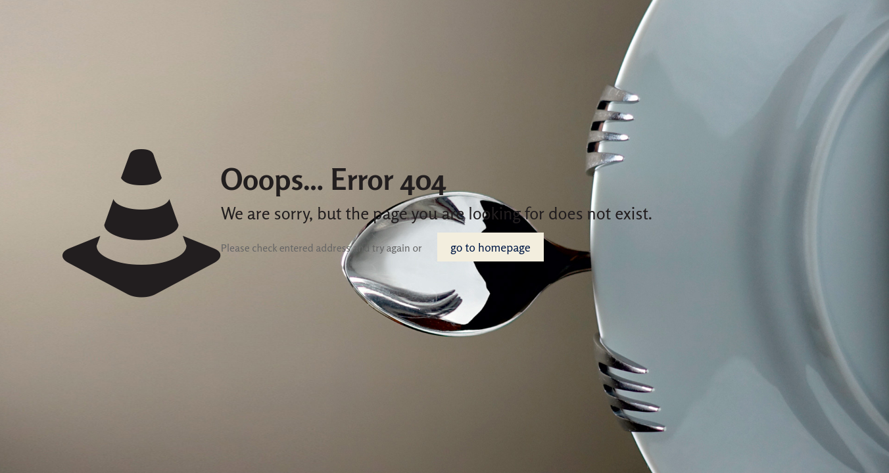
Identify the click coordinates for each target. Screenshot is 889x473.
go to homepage (490, 247)
